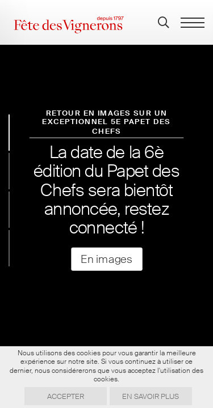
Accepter (65, 396)
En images (106, 259)
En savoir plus (150, 396)
